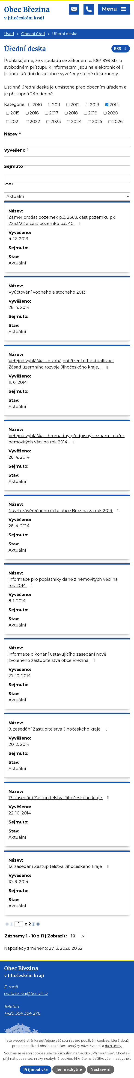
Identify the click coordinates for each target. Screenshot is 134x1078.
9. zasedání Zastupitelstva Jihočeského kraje (59, 729)
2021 (15, 121)
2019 (92, 113)
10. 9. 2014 (18, 881)
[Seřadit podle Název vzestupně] (20, 132)
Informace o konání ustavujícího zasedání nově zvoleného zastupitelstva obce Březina (57, 657)
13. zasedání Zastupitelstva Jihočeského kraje (59, 797)
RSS (121, 48)
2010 (37, 104)
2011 (56, 104)
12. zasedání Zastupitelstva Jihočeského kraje (59, 866)
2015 (14, 113)
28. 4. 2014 (19, 307)
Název (11, 134)
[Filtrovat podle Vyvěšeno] (67, 161)
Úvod (9, 33)
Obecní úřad (33, 33)
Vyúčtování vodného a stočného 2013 (47, 292)
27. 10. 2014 (20, 675)
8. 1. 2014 (17, 600)
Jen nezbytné (69, 1069)
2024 (76, 121)
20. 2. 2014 (19, 744)
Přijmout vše (35, 1069)
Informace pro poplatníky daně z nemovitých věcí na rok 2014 (63, 582)
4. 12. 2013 (18, 238)
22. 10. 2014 (20, 813)
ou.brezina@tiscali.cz (26, 993)
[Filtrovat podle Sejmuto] (67, 178)
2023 (56, 121)
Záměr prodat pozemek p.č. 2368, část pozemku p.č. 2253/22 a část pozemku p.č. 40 (62, 220)
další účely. (113, 1046)
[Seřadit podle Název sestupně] (20, 134)
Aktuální (17, 263)
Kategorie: (14, 104)
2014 (114, 104)
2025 (97, 121)
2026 (117, 121)
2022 (35, 121)
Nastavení (100, 1069)
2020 (112, 113)
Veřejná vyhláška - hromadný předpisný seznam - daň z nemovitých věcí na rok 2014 (67, 439)
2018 (73, 113)
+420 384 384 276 (22, 1013)
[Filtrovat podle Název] (67, 142)
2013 (94, 104)
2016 (34, 113)
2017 (53, 113)
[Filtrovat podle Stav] (67, 196)
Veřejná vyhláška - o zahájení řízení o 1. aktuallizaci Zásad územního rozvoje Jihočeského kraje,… (61, 364)
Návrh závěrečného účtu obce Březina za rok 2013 (65, 510)
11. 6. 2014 (18, 382)
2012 (75, 104)
